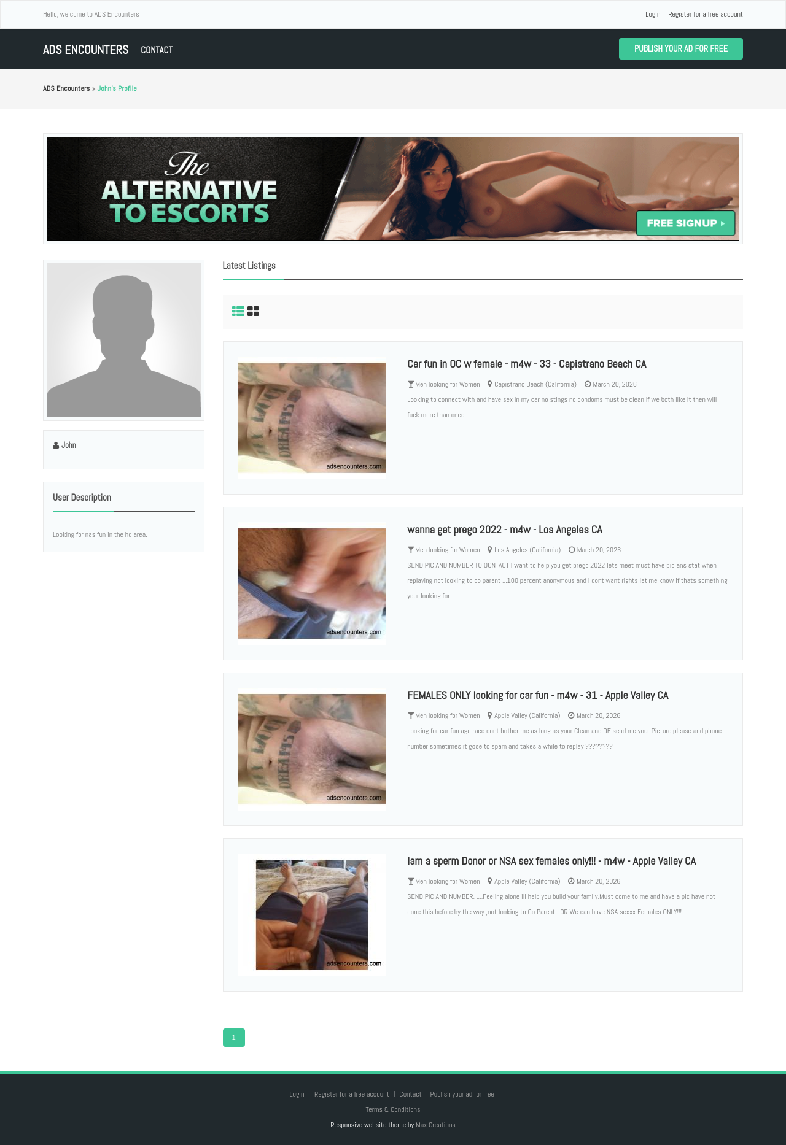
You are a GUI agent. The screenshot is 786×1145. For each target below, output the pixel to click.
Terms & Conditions (392, 1109)
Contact (157, 50)
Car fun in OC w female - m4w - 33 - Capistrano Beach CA (526, 364)
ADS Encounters (85, 50)
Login (652, 14)
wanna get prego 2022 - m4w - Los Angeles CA (504, 529)
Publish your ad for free (681, 48)
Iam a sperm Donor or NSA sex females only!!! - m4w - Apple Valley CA (551, 861)
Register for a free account (705, 14)
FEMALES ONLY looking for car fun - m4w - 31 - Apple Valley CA (537, 695)
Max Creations (436, 1125)
